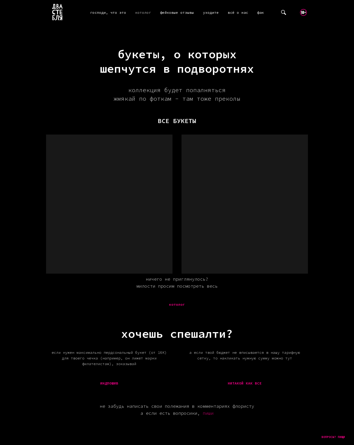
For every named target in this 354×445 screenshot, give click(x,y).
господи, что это (108, 12)
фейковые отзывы (177, 12)
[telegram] (293, 12)
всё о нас (238, 12)
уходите (211, 12)
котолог (143, 12)
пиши (208, 413)
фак (260, 12)
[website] (283, 12)
